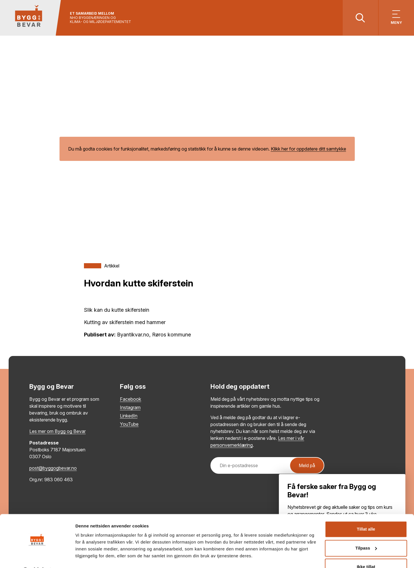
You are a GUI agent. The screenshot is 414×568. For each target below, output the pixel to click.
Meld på (307, 466)
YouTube (129, 424)
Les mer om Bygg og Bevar (57, 431)
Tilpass (366, 533)
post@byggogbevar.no (53, 468)
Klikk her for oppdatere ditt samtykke (308, 149)
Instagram (130, 408)
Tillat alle (366, 514)
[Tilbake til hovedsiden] (31, 18)
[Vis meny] (396, 18)
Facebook (130, 399)
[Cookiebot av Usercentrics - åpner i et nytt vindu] (37, 556)
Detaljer (83, 556)
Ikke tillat (366, 552)
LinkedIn (128, 416)
